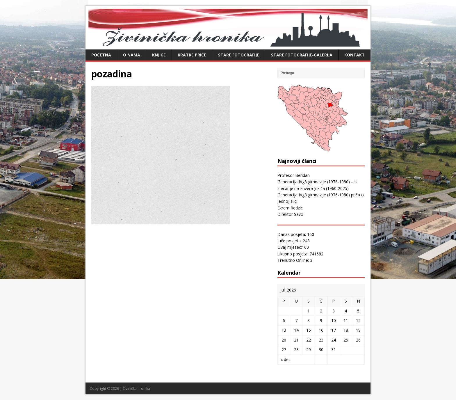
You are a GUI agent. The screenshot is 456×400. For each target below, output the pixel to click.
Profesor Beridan (293, 175)
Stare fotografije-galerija (301, 55)
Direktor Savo (290, 214)
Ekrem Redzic (290, 208)
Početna (101, 55)
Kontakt (354, 55)
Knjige (159, 55)
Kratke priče (192, 55)
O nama (131, 55)
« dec (286, 359)
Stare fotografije (238, 55)
